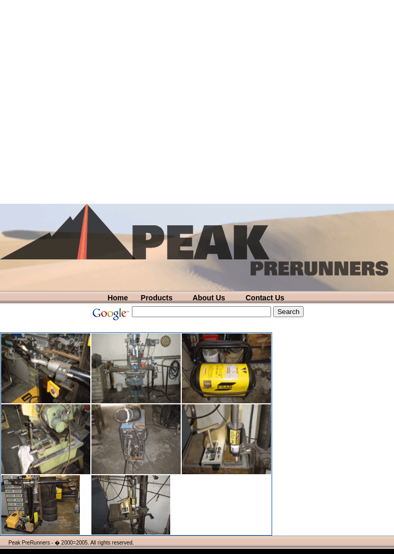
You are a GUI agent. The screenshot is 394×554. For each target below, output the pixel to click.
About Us (208, 298)
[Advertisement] (102, 102)
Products (157, 298)
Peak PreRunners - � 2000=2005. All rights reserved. (71, 543)
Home (118, 298)
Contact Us (264, 298)
